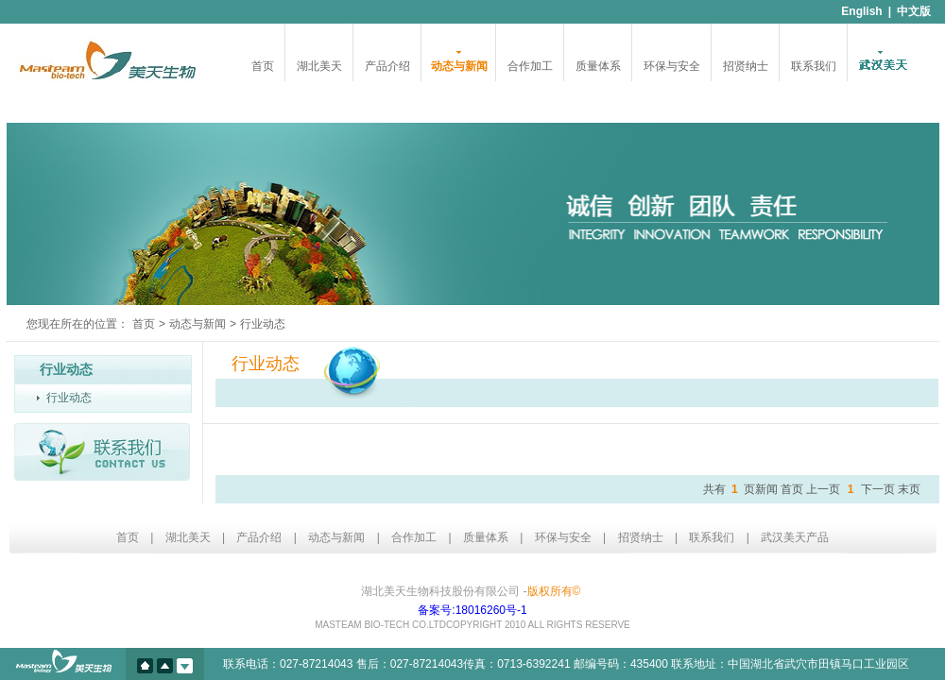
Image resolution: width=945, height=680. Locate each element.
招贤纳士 (745, 66)
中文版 (914, 11)
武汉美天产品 (795, 537)
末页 (909, 489)
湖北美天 (319, 66)
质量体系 (598, 66)
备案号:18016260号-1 (472, 610)
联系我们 (813, 66)
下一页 (878, 489)
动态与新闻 (459, 66)
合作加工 (530, 66)
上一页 (823, 489)
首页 (262, 66)
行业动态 (69, 397)
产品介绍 (387, 66)
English (861, 11)
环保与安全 (672, 66)
